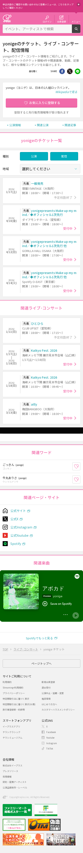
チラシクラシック (11, 732)
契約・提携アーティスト (15, 782)
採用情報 (7, 776)
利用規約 (7, 682)
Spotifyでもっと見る (39, 638)
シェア (62, 71)
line (77, 71)
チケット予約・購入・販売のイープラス (7, 18)
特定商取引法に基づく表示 (16, 698)
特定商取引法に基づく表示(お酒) (19, 704)
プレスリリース (10, 771)
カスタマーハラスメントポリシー (58, 709)
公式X (14, 519)
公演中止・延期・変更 (53, 693)
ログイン (47, 21)
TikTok (49, 748)
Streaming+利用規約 (13, 687)
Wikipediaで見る (66, 92)
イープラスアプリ (11, 726)
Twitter (70, 71)
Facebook (42, 71)
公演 (34, 156)
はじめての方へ (49, 704)
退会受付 (46, 687)
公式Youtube (19, 535)
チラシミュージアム (12, 737)
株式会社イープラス (12, 765)
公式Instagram (21, 527)
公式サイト (18, 510)
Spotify (15, 543)
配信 (64, 156)
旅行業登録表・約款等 (14, 709)
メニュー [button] (75, 21)
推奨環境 (46, 698)
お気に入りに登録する (44, 102)
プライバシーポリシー (14, 693)
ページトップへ (41, 663)
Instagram (51, 743)
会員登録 (61, 21)
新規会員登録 (48, 682)
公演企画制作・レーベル (15, 787)
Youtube (50, 737)
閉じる (78, 4)
